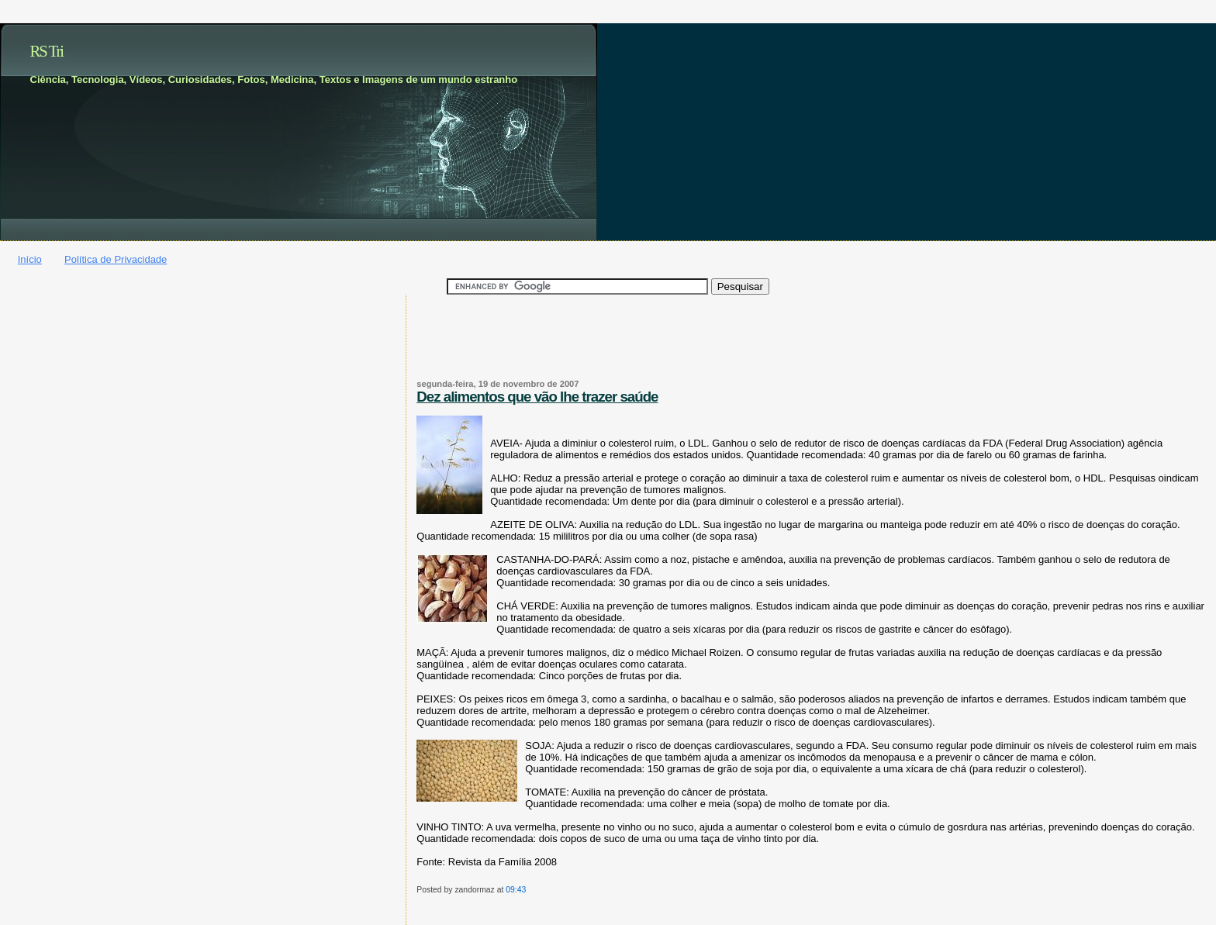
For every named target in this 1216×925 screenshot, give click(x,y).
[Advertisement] (507, 346)
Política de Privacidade (115, 259)
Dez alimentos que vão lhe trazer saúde (537, 396)
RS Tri (47, 51)
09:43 (516, 889)
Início (30, 259)
